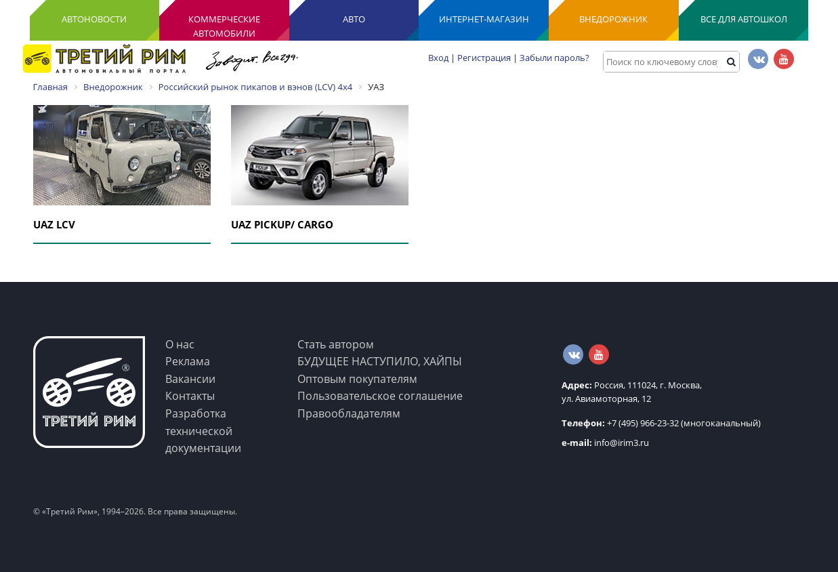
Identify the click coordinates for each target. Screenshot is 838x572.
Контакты (190, 395)
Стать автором (335, 344)
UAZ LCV (54, 224)
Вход (438, 58)
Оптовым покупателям (357, 378)
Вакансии (190, 378)
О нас (179, 344)
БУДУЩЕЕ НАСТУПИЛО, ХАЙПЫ (379, 361)
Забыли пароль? (554, 58)
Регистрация (484, 58)
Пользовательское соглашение (380, 395)
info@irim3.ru (605, 442)
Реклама (187, 361)
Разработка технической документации (203, 430)
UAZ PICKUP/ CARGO (282, 224)
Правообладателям (348, 413)
